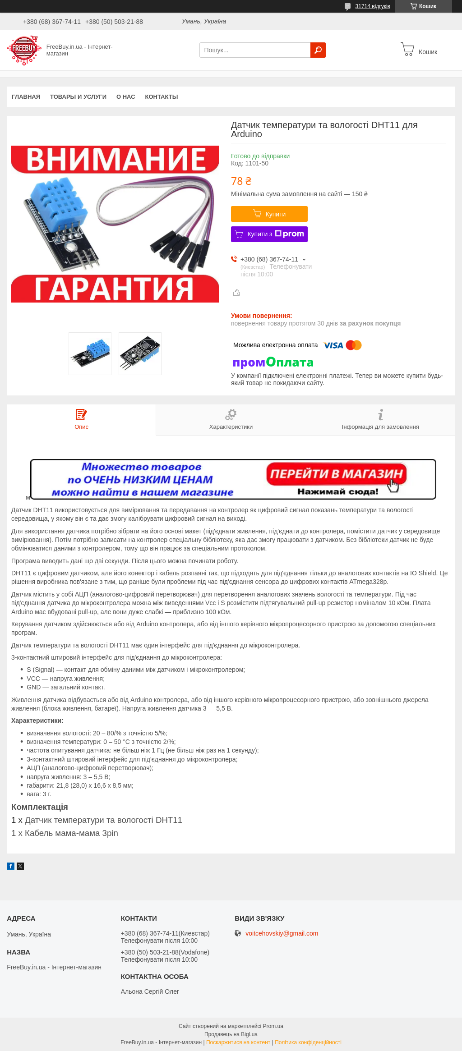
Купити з (275, 234)
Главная (26, 96)
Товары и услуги (78, 96)
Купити (276, 214)
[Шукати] (318, 50)
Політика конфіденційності (308, 1042)
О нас (125, 96)
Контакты (161, 96)
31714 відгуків (373, 6)
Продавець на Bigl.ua (231, 1034)
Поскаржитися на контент (238, 1042)
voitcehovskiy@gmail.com (281, 933)
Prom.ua (273, 1026)
